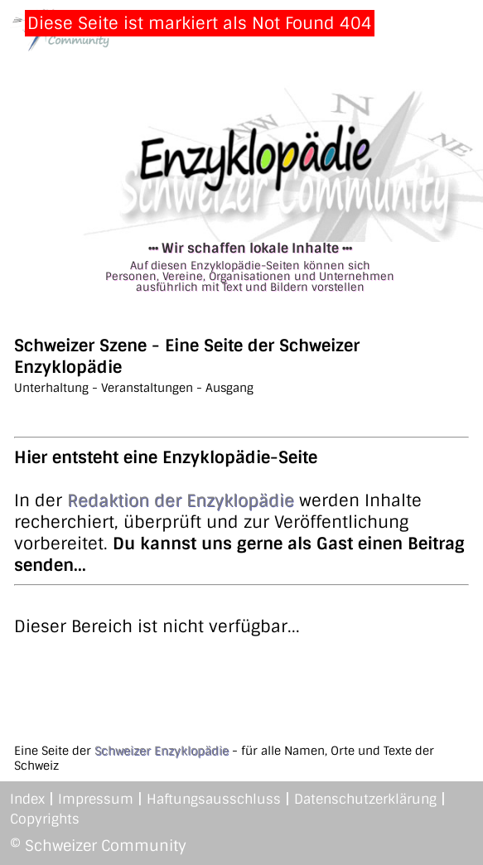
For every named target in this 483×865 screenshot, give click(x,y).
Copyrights (45, 819)
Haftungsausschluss (214, 799)
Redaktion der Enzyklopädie (180, 500)
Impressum (95, 799)
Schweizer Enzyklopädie (161, 750)
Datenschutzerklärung (365, 799)
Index (27, 799)
